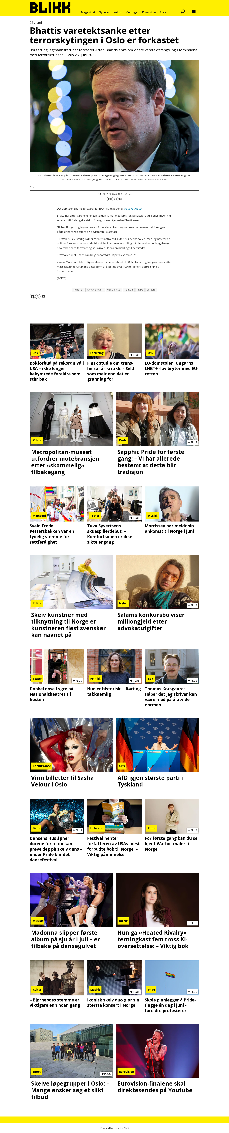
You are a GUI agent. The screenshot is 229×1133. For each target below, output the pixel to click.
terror (128, 289)
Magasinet (88, 12)
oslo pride (113, 289)
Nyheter (104, 12)
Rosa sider (149, 12)
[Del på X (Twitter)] (114, 199)
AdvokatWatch (133, 208)
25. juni (151, 289)
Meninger (132, 12)
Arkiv (163, 12)
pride (140, 289)
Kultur (117, 12)
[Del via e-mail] (119, 199)
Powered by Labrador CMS (114, 1128)
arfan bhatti (95, 289)
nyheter (78, 289)
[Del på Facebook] (109, 199)
